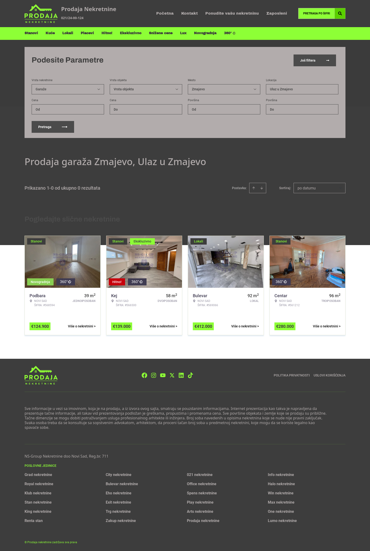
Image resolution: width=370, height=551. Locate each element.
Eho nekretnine (118, 492)
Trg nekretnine (118, 511)
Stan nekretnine (38, 502)
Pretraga (52, 126)
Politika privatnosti (292, 374)
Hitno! (106, 33)
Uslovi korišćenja (329, 374)
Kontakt (189, 13)
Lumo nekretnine (282, 520)
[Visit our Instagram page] (153, 374)
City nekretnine (118, 474)
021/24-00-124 (72, 18)
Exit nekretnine (118, 502)
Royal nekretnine (39, 483)
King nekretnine (38, 511)
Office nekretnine (201, 483)
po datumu (307, 187)
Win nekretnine (281, 492)
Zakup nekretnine (121, 520)
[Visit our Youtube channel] (163, 374)
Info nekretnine (281, 474)
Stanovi (31, 33)
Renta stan (34, 520)
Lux (183, 33)
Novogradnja (205, 33)
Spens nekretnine (202, 492)
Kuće (50, 33)
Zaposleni (276, 13)
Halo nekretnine (281, 483)
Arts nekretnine (200, 511)
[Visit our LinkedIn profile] (181, 374)
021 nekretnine (200, 474)
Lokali (67, 33)
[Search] (340, 13)
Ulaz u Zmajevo (281, 89)
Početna (165, 13)
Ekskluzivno (130, 33)
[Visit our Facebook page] (144, 374)
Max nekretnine (281, 502)
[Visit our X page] (172, 374)
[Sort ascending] (253, 187)
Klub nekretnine (38, 492)
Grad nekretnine (38, 474)
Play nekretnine (200, 502)
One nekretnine (281, 511)
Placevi (87, 33)
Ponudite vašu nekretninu (232, 13)
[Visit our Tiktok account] (190, 374)
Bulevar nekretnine (122, 483)
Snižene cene (160, 33)
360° (230, 33)
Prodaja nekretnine (203, 520)
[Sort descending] (261, 187)
